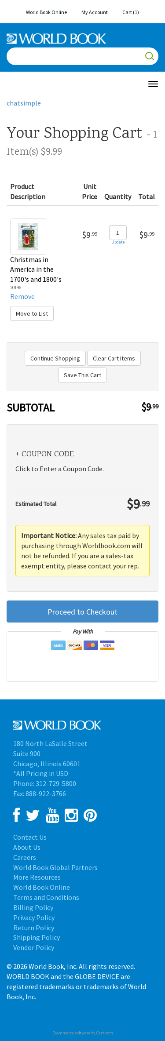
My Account (94, 12)
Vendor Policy (33, 947)
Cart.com (104, 1033)
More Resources (37, 877)
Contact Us (30, 837)
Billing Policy (33, 907)
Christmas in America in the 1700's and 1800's (36, 269)
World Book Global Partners (55, 867)
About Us (26, 847)
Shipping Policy (36, 937)
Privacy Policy (34, 917)
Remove (22, 296)
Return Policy (33, 927)
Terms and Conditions (46, 897)
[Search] (82, 56)
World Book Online (46, 12)
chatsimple (24, 102)
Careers (24, 857)
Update (118, 242)
